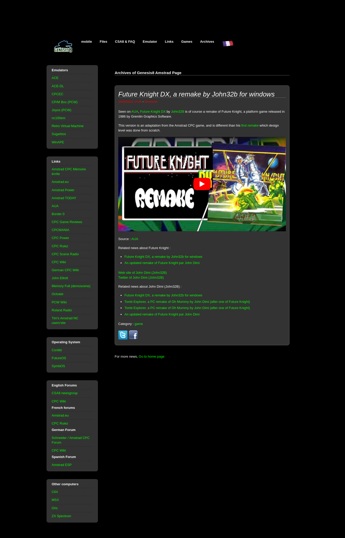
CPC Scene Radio (65, 254)
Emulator (150, 41)
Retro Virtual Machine (68, 126)
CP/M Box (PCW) (65, 102)
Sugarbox (59, 134)
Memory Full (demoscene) (71, 286)
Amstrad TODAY (64, 198)
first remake (250, 125)
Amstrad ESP (62, 465)
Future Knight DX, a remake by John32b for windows (163, 257)
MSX (55, 500)
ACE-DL (58, 86)
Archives (207, 41)
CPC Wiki (59, 262)
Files (103, 41)
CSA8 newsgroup (65, 393)
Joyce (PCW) (61, 110)
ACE (55, 78)
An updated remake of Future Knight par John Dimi (161, 263)
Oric (55, 508)
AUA (55, 206)
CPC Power (60, 238)
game (138, 324)
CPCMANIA (60, 230)
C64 (55, 492)
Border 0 (58, 214)
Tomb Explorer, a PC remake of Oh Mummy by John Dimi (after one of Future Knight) (187, 302)
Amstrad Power (63, 190)
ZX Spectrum (61, 516)
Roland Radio (62, 310)
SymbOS (58, 366)
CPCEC (57, 94)
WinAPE (58, 142)
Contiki (57, 350)
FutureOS (59, 358)
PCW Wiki (59, 302)
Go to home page (152, 356)
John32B (177, 111)
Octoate (57, 294)
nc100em (58, 118)
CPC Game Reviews (67, 222)
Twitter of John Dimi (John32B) (141, 277)
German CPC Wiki (65, 270)
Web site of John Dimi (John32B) (142, 273)
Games (186, 41)
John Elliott (60, 278)
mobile (86, 41)
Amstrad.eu (60, 182)
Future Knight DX (153, 111)
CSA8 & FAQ (125, 41)
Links (169, 41)
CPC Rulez (60, 246)
